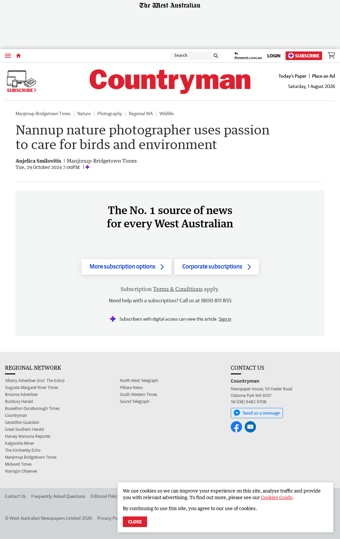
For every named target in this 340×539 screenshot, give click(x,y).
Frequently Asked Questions (58, 496)
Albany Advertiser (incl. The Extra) (34, 380)
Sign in (225, 319)
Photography (109, 113)
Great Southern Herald (24, 429)
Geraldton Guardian (22, 422)
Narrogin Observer (21, 471)
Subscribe (303, 55)
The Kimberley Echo (23, 450)
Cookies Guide (277, 497)
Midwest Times (18, 464)
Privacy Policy (110, 518)
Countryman (16, 415)
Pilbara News (131, 387)
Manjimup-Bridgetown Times (43, 113)
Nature (84, 113)
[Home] (18, 56)
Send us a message (257, 413)
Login (274, 55)
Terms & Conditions (178, 289)
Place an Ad (323, 76)
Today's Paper (292, 76)
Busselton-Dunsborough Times (32, 408)
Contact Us (15, 496)
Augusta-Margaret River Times (31, 387)
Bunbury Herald (19, 401)
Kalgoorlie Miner (19, 443)
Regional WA (141, 113)
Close (135, 521)
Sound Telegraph (134, 401)
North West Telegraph (139, 380)
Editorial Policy (105, 496)
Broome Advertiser (21, 394)
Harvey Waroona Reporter (27, 436)
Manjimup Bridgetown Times (30, 457)
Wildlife (166, 113)
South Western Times (138, 394)
